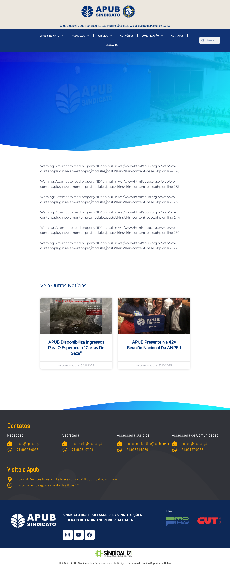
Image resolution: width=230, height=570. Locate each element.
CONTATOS (177, 35)
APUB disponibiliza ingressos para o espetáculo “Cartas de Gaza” (76, 348)
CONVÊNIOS (127, 35)
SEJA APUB (112, 45)
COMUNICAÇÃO (152, 36)
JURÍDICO (104, 36)
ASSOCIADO (80, 36)
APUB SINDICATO (52, 36)
